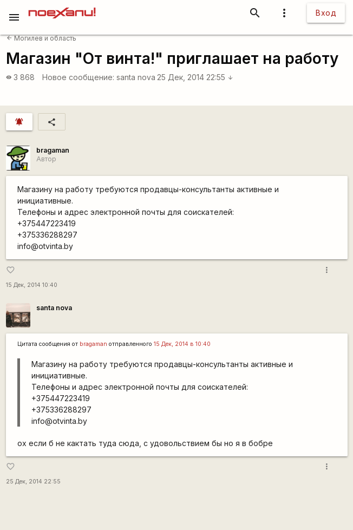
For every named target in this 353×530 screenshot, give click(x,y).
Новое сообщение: (78, 77)
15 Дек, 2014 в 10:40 (182, 344)
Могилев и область (41, 38)
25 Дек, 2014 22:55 (195, 77)
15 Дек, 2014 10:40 (31, 285)
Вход (326, 12)
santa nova (135, 77)
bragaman (52, 150)
